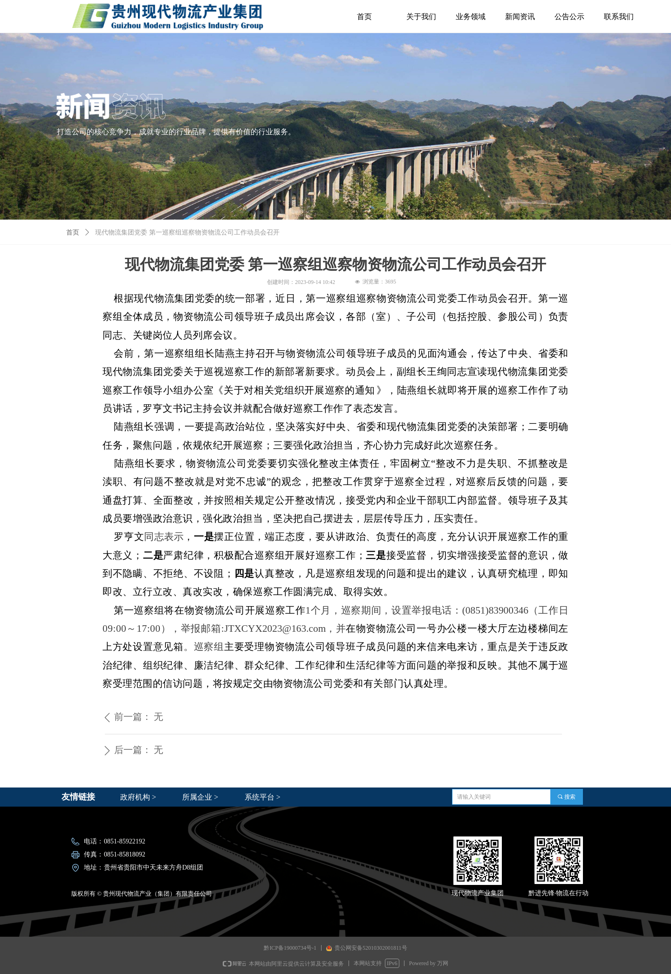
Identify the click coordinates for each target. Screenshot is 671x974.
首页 (72, 232)
